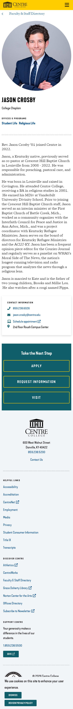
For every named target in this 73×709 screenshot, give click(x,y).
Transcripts (9, 548)
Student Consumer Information (20, 532)
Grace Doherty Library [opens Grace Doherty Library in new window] (15, 588)
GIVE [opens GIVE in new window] (9, 654)
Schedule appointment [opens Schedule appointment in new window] (25, 321)
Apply (36, 366)
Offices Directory (12, 603)
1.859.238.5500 (12, 645)
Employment (10, 510)
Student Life (9, 123)
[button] (67, 5)
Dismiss (13, 695)
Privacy (7, 525)
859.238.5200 (36, 452)
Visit (36, 397)
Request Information (36, 382)
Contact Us (36, 460)
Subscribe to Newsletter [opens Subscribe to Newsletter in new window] (16, 611)
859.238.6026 (21, 308)
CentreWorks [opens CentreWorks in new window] (10, 573)
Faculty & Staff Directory (27, 13)
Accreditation (11, 494)
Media (6, 517)
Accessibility (10, 487)
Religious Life (27, 123)
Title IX (7, 540)
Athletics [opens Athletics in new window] (8, 565)
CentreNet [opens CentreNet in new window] (9, 502)
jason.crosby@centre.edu (26, 315)
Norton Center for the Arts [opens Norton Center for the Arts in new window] (17, 596)
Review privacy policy (21, 703)
